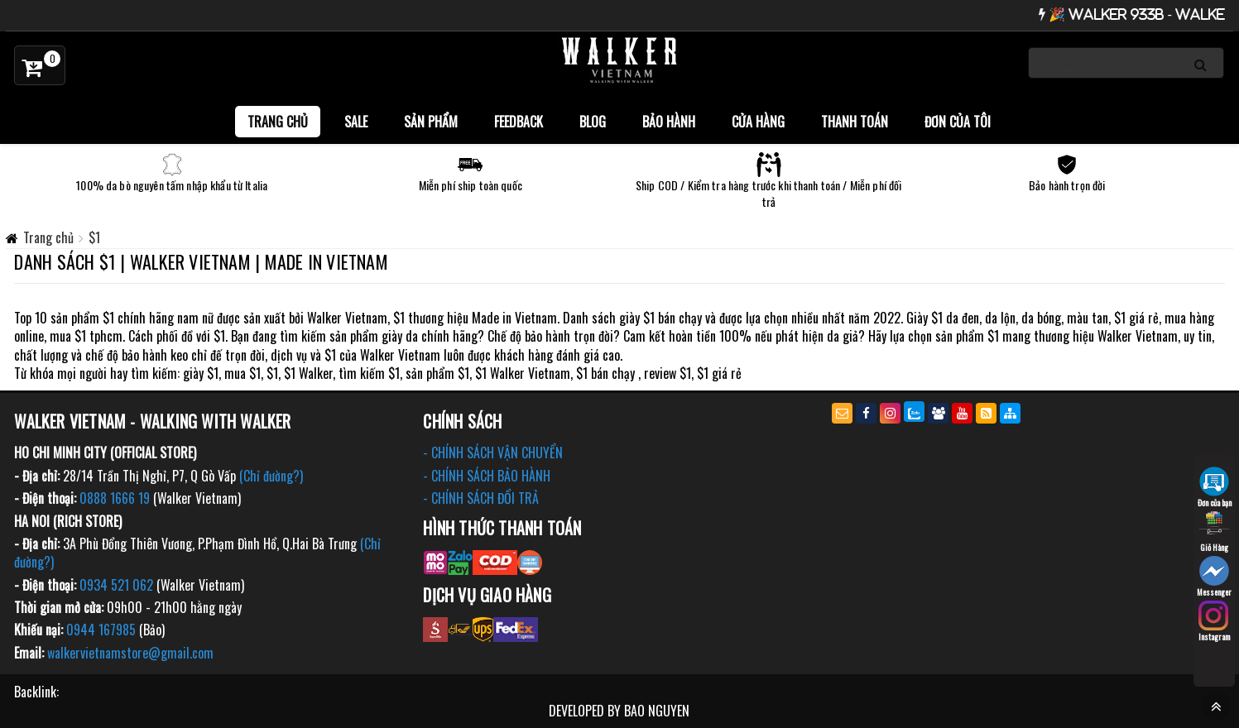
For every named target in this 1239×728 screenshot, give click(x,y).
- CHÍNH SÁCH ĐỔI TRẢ (481, 498)
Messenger (1214, 577)
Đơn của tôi (957, 122)
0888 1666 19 (114, 498)
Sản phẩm (431, 122)
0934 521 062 (116, 585)
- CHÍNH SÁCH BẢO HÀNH (486, 476)
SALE (355, 122)
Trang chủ (277, 122)
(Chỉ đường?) (271, 476)
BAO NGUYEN (656, 711)
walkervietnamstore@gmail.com (130, 653)
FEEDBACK (518, 122)
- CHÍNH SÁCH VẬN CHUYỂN (493, 452)
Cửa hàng (758, 122)
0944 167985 (101, 629)
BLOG (592, 122)
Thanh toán (854, 122)
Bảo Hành (668, 122)
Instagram (1214, 622)
